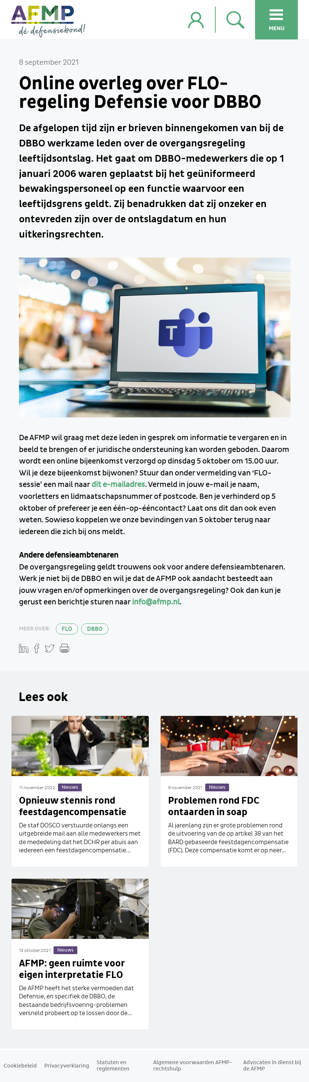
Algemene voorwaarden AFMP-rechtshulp (192, 1066)
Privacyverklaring (66, 1066)
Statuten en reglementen (113, 1066)
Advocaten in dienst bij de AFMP (272, 1066)
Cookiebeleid (20, 1066)
